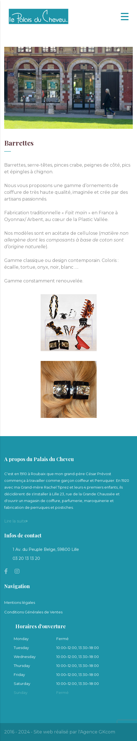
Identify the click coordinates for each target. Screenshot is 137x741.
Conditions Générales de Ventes (33, 612)
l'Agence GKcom (96, 732)
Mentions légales (19, 602)
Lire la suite (16, 521)
